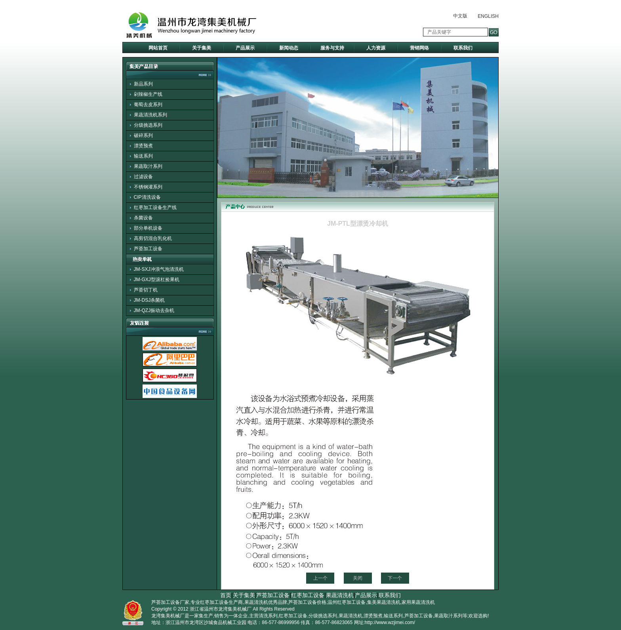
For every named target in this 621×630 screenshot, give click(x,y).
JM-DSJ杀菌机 (149, 300)
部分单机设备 (148, 228)
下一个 (395, 578)
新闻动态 (288, 48)
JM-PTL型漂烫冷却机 (357, 223)
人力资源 (375, 48)
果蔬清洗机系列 (150, 115)
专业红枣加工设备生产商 (216, 602)
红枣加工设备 (307, 595)
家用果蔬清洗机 (418, 602)
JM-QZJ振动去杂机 (154, 310)
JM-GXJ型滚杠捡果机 (156, 279)
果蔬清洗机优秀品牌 (265, 602)
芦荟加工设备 (148, 248)
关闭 (357, 578)
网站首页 (158, 48)
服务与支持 (332, 48)
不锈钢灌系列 (148, 187)
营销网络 (419, 48)
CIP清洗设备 (147, 197)
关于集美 (201, 48)
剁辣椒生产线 (148, 94)
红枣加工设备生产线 (155, 207)
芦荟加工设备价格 (307, 602)
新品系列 (143, 84)
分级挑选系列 (148, 125)
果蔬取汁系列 (148, 166)
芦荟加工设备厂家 (170, 602)
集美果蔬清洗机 (383, 602)
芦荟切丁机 (146, 290)
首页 (225, 595)
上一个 (320, 578)
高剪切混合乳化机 (153, 238)
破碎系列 (143, 135)
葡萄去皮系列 (148, 104)
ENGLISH (488, 16)
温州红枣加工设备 (347, 602)
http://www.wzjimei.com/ (390, 622)
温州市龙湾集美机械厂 (227, 609)
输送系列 (143, 156)
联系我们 (462, 48)
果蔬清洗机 (340, 595)
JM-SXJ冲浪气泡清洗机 (159, 269)
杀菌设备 (143, 218)
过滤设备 (143, 176)
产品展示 (245, 48)
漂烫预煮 (143, 145)
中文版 (460, 16)
